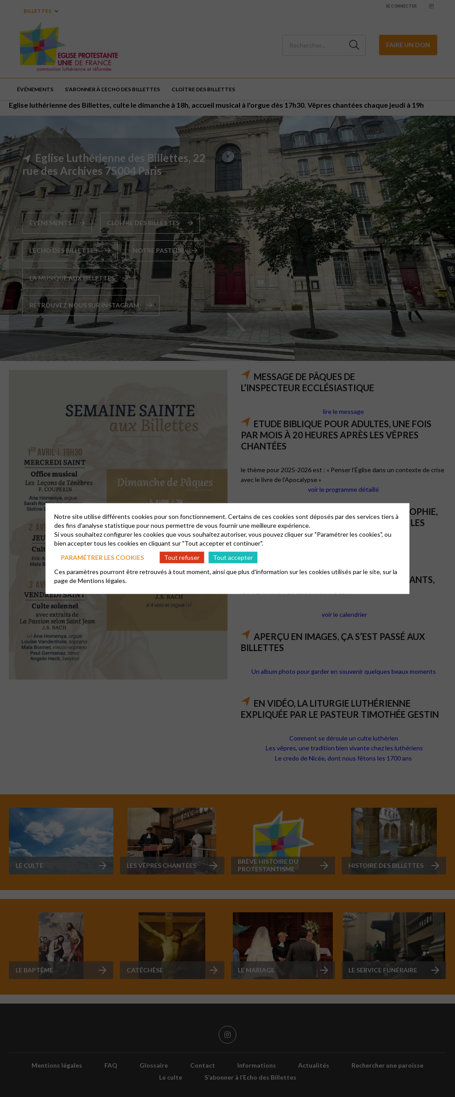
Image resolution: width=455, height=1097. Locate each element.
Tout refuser (182, 557)
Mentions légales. (102, 580)
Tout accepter (233, 557)
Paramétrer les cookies (102, 557)
